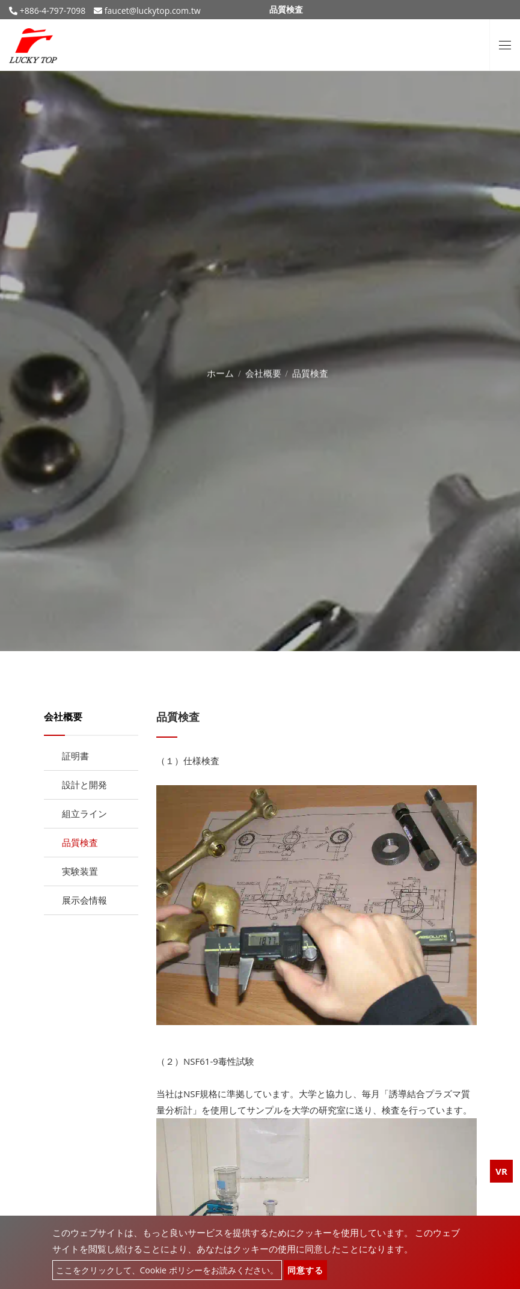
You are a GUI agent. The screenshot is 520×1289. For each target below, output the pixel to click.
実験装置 (80, 871)
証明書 (75, 756)
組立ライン (84, 813)
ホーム (220, 371)
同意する (305, 1270)
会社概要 (263, 371)
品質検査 (80, 842)
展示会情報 (84, 900)
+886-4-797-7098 (51, 10)
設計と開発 (84, 785)
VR (501, 1171)
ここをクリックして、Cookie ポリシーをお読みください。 (167, 1270)
